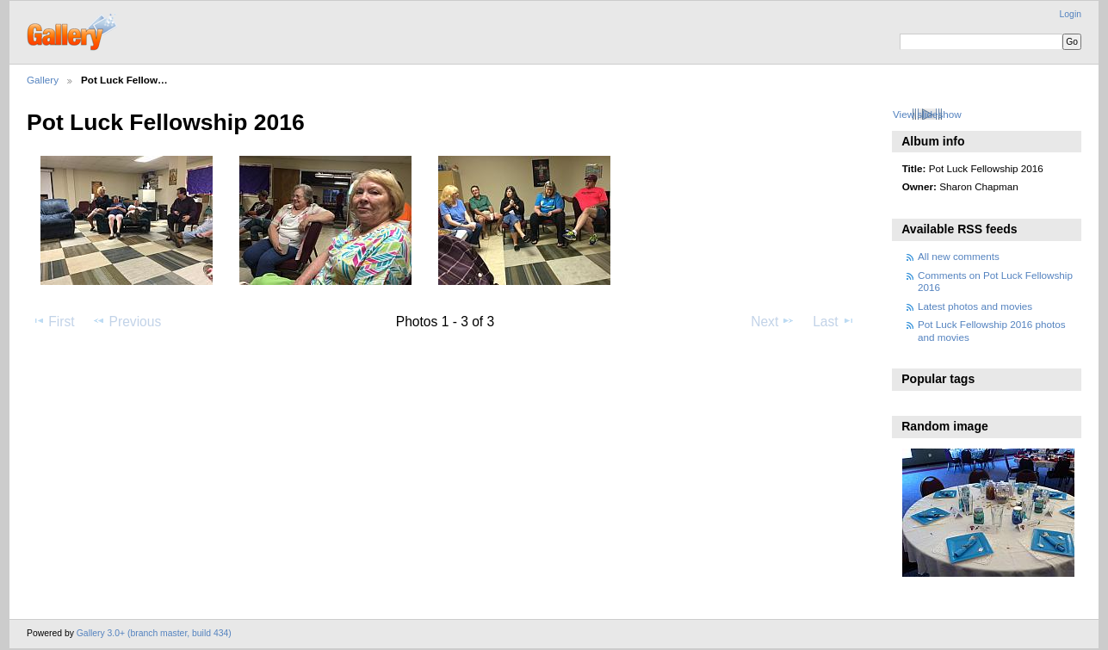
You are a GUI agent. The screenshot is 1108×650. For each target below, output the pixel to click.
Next (773, 321)
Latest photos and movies (975, 306)
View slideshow (927, 114)
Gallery (43, 79)
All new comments (959, 256)
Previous (126, 321)
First (53, 321)
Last (834, 321)
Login (1070, 14)
